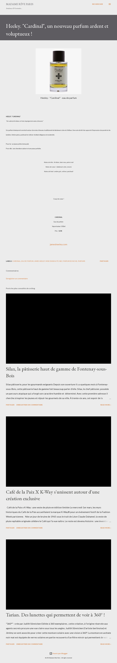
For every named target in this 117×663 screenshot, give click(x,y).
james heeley (39, 261)
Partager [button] (104, 261)
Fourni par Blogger (58, 653)
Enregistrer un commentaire (17, 278)
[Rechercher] (97, 4)
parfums (81, 261)
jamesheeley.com (58, 244)
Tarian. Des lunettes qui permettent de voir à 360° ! (55, 614)
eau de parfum (27, 261)
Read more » (105, 405)
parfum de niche (70, 261)
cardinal (16, 261)
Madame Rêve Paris (19, 4)
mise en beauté (52, 261)
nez (60, 261)
